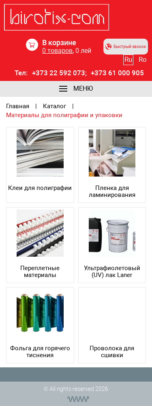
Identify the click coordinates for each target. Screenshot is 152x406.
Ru (128, 59)
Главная (17, 106)
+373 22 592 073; (59, 73)
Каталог (54, 106)
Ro (143, 59)
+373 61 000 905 (117, 73)
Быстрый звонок (125, 47)
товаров (57, 51)
